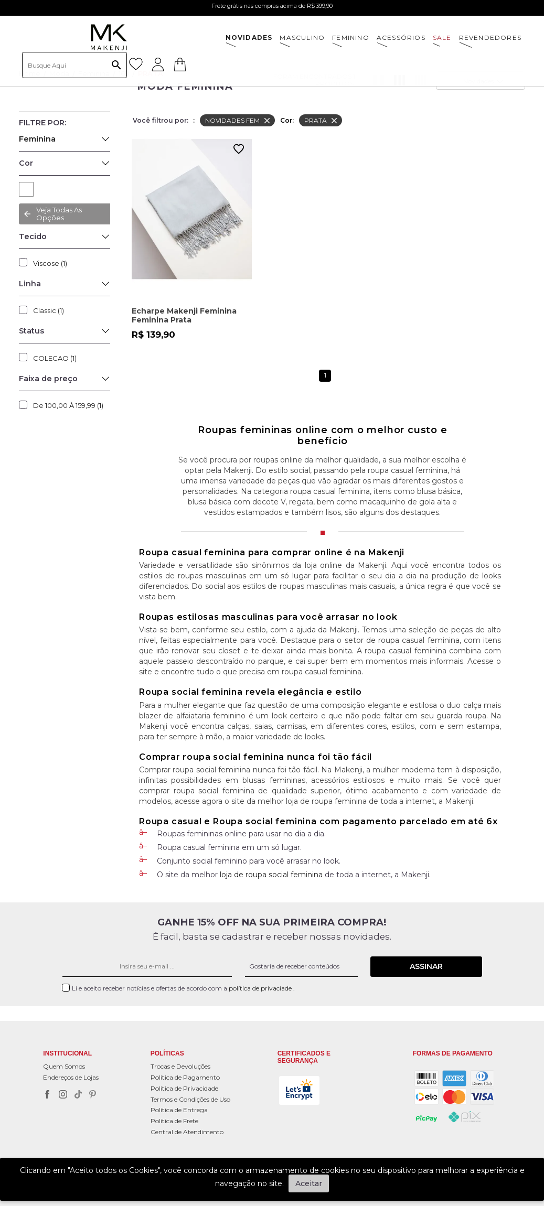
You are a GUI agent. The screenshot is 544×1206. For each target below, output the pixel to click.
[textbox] (74, 65)
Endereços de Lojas (71, 1077)
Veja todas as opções (59, 214)
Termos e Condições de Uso (190, 1099)
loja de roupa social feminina (271, 874)
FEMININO (350, 37)
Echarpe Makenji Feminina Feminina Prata (184, 315)
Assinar (426, 966)
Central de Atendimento (187, 1132)
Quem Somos (64, 1066)
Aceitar (308, 1183)
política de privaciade (261, 988)
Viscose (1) (50, 263)
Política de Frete (174, 1121)
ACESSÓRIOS (401, 37)
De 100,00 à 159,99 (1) (68, 405)
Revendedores (490, 37)
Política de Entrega (179, 1110)
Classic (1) (48, 310)
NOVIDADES (249, 37)
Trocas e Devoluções (180, 1066)
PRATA (26, 189)
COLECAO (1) (55, 358)
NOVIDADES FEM (238, 120)
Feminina (37, 139)
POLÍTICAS (167, 1053)
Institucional (67, 1053)
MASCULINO (302, 37)
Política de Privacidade (184, 1088)
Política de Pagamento (185, 1077)
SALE (442, 37)
